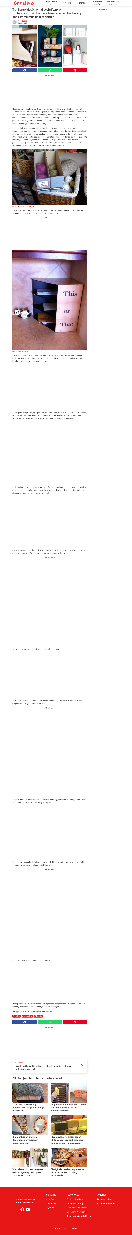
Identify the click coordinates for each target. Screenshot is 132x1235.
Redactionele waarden (77, 1207)
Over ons (50, 1199)
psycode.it (50, 1207)
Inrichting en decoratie (51, 3)
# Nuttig (16, 1016)
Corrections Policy (75, 1203)
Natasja (24, 21)
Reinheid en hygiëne (97, 3)
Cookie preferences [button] (106, 1203)
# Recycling (27, 1016)
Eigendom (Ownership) (77, 1212)
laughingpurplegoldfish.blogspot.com (23, 206)
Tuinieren (67, 3)
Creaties (82, 3)
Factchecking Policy (76, 1199)
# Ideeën (38, 1016)
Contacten (51, 1203)
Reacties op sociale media (79, 1216)
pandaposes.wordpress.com (20, 351)
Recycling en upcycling (112, 3)
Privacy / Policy (104, 1199)
